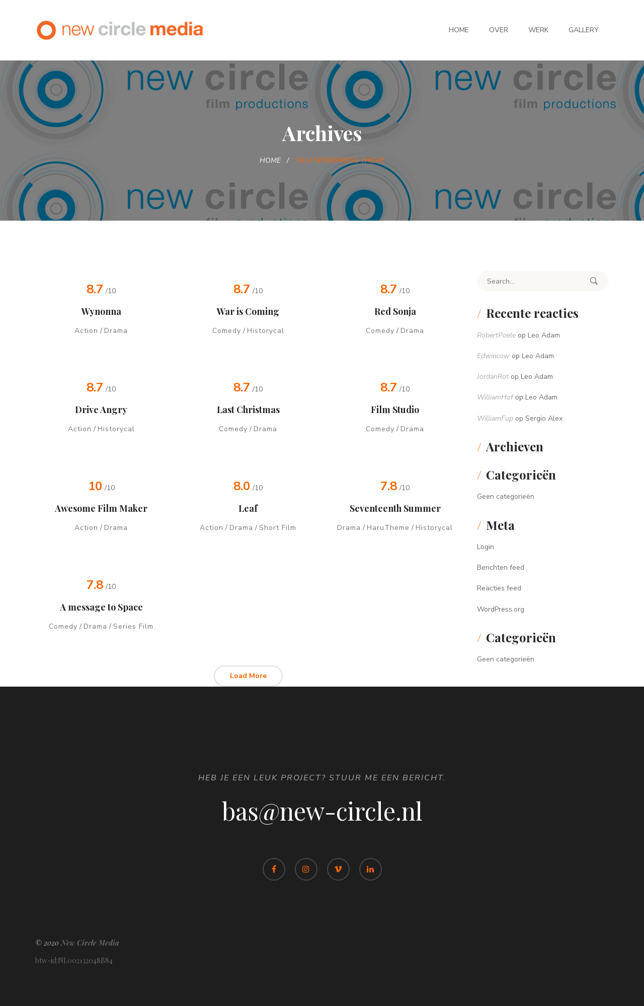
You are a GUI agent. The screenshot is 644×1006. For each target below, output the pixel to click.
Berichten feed (500, 567)
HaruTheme (388, 527)
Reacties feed (499, 588)
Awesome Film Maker (101, 508)
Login (485, 547)
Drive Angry (101, 410)
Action (86, 331)
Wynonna (101, 311)
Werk (538, 30)
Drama (116, 331)
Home (459, 30)
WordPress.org (500, 609)
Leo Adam (544, 335)
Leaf (248, 508)
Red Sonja (395, 311)
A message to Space (101, 607)
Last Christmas (248, 410)
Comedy (226, 331)
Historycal (265, 331)
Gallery (584, 30)
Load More (248, 676)
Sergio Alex (543, 418)
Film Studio (395, 410)
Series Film (133, 626)
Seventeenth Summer (395, 508)
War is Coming (248, 311)
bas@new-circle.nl (322, 810)
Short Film (277, 527)
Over (498, 30)
